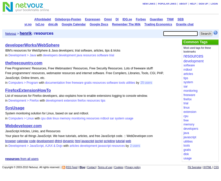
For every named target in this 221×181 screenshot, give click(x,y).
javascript (87, 141)
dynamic (68, 141)
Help (193, 4)
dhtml (58, 141)
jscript (99, 141)
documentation (55, 82)
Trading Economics (158, 24)
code (32, 141)
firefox (82, 100)
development (67, 55)
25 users (146, 82)
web (128, 141)
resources (89, 55)
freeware (78, 82)
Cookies (118, 167)
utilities (130, 82)
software (102, 55)
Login (214, 4)
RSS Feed (72, 167)
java (79, 55)
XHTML (207, 167)
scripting (109, 141)
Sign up (203, 4)
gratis (88, 82)
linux (56, 118)
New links (148, 4)
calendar (22, 141)
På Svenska (194, 167)
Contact (91, 167)
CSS (216, 167)
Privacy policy (132, 167)
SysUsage (15, 108)
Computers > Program (23, 82)
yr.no (28, 24)
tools (122, 82)
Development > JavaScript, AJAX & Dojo (36, 146)
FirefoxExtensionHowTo (28, 90)
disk (49, 118)
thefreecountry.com (23, 63)
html (78, 141)
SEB (181, 19)
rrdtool (104, 118)
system (119, 118)
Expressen (92, 19)
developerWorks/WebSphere (32, 45)
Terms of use (105, 167)
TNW (170, 19)
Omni (108, 19)
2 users (135, 146)
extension (70, 100)
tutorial (120, 141)
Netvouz (10, 33)
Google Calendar (74, 24)
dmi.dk (53, 24)
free (68, 82)
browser (10, 141)
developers (50, 55)
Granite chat (185, 24)
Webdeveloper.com (23, 126)
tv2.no (39, 24)
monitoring (78, 118)
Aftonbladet (42, 19)
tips (103, 100)
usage (129, 118)
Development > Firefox (24, 100)
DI (117, 19)
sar (112, 118)
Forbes (141, 19)
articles (74, 146)
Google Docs (99, 24)
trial (111, 55)
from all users (22, 159)
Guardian (156, 19)
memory (65, 118)
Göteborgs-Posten (68, 19)
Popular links (167, 4)
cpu (43, 118)
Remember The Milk (126, 24)
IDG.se (127, 19)
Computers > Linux (21, 118)
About (183, 4)
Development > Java (22, 55)
